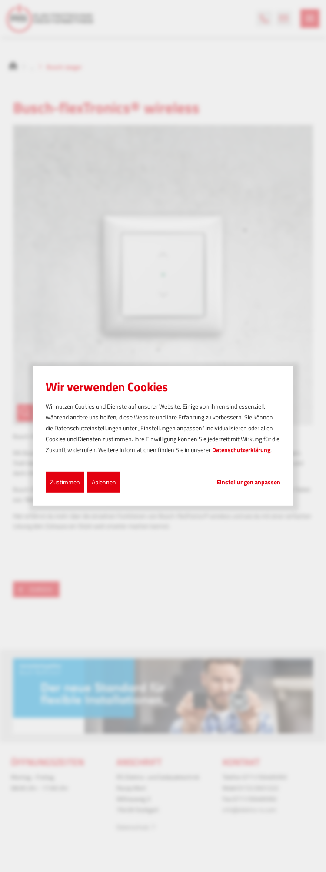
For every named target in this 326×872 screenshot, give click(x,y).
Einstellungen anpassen (248, 481)
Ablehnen (104, 481)
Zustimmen (65, 481)
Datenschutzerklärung (241, 449)
